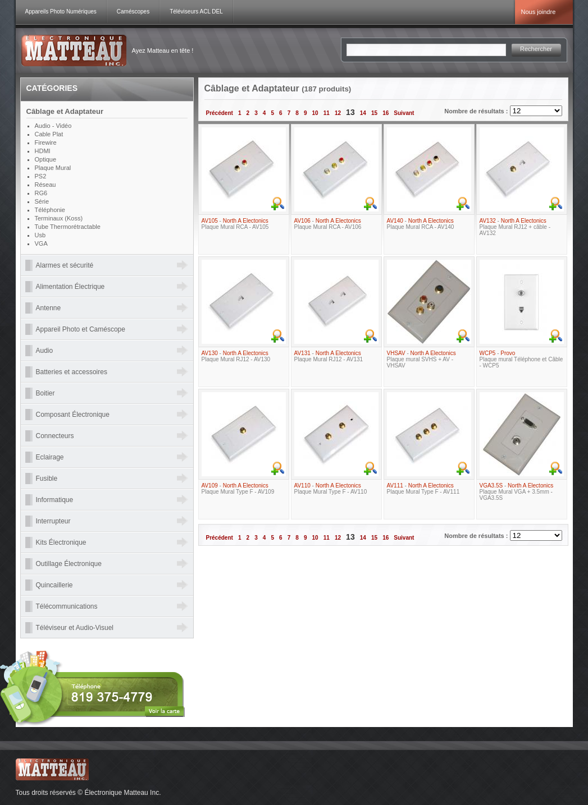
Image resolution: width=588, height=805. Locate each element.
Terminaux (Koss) (59, 218)
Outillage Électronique (69, 564)
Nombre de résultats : (476, 111)
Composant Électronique (73, 414)
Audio (44, 351)
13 (350, 112)
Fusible (47, 478)
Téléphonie (50, 209)
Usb (40, 235)
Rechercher (536, 48)
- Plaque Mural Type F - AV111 (423, 488)
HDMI (43, 151)
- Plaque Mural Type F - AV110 (330, 488)
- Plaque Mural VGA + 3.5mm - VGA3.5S (517, 491)
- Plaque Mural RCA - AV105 (235, 224)
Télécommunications (67, 606)
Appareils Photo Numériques (61, 11)
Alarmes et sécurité (65, 265)
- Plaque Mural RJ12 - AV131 (328, 356)
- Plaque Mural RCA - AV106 (328, 224)
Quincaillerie (54, 585)
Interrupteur (53, 521)
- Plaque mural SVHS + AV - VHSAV (421, 359)
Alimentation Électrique (70, 287)
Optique (46, 159)
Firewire (46, 142)
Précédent (219, 113)
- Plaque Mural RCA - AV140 (420, 224)
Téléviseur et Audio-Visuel (75, 628)
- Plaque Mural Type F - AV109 (238, 488)
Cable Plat (49, 134)
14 (363, 113)
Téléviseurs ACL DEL (196, 11)
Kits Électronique (61, 542)
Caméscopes (133, 11)
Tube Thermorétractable (68, 226)
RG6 (41, 193)
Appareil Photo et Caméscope (80, 329)
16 (385, 113)
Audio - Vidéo (53, 125)
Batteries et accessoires (71, 372)
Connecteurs (55, 436)
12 (338, 113)
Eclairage (50, 457)
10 (315, 113)
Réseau (45, 184)
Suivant (404, 113)
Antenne (48, 308)
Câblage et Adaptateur (65, 111)
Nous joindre (538, 11)
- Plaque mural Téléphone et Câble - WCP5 (521, 359)
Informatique (55, 500)
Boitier (45, 393)
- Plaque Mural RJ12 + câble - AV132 (515, 227)
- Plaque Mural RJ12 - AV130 (236, 356)
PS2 (41, 176)
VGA (41, 243)
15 (374, 113)
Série (42, 201)
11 (326, 113)
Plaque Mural (53, 167)
